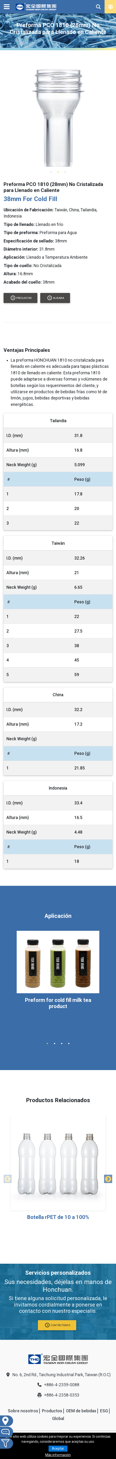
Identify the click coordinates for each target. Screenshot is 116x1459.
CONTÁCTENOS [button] (57, 1325)
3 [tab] (65, 172)
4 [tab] (68, 1043)
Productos (52, 1410)
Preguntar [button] (21, 298)
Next (106, 1178)
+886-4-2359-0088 (58, 1384)
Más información (58, 1455)
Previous (6, 1178)
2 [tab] (58, 172)
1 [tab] (51, 172)
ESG (104, 1410)
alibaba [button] (55, 298)
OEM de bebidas (81, 1410)
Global (58, 1418)
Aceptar (58, 1448)
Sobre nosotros (23, 1410)
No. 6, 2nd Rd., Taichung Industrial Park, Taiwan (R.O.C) (58, 1374)
